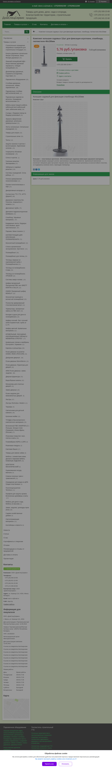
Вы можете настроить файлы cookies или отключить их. (55, 759)
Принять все (49, 764)
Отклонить (65, 764)
